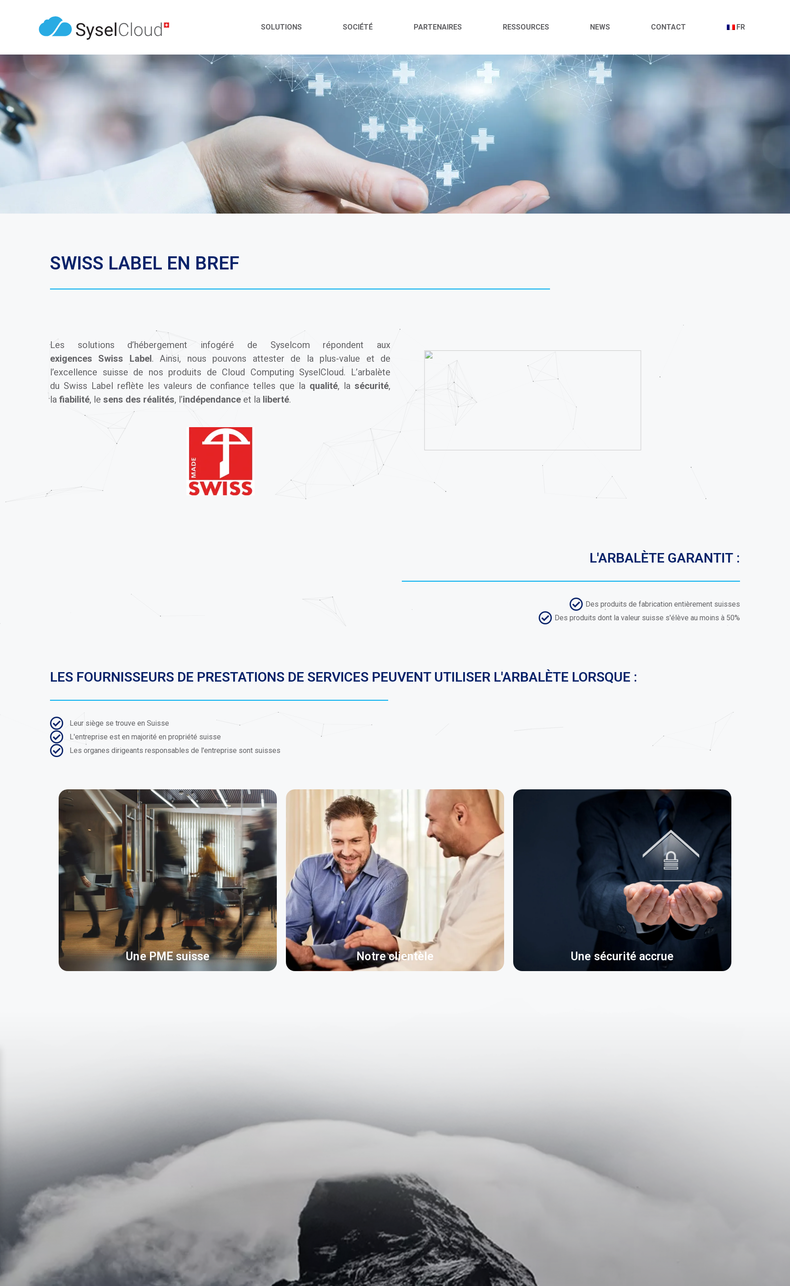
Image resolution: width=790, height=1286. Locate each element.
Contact (668, 27)
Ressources (526, 27)
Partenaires (438, 27)
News (600, 27)
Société (358, 27)
